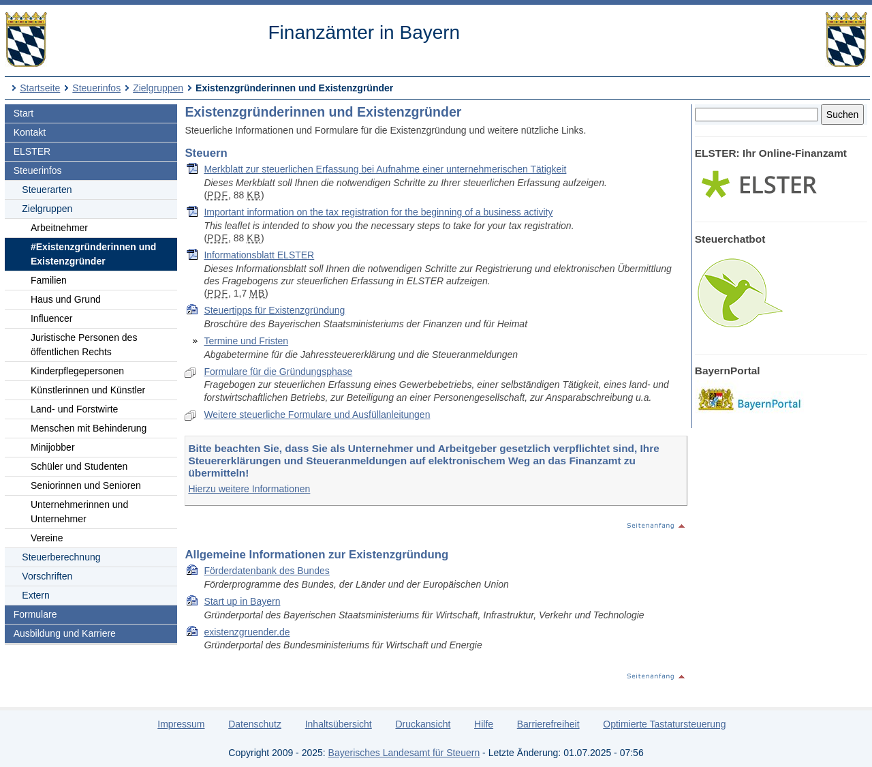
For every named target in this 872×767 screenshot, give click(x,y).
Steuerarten (47, 189)
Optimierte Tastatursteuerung (664, 724)
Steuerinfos (96, 87)
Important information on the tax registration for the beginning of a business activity (378, 212)
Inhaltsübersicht (338, 724)
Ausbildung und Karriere (65, 633)
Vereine (47, 537)
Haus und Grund (66, 299)
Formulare (35, 614)
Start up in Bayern (242, 601)
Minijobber (53, 447)
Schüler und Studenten (79, 466)
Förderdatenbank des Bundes (266, 570)
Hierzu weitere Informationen (249, 488)
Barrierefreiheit (548, 724)
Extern (35, 595)
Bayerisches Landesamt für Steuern (404, 752)
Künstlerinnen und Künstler (88, 390)
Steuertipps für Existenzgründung (274, 310)
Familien (49, 280)
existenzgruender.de (247, 632)
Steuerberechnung (61, 557)
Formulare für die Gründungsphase (278, 371)
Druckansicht (422, 724)
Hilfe (483, 724)
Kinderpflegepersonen (77, 370)
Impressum (180, 724)
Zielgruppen (158, 87)
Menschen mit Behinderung (88, 428)
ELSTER (32, 151)
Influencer (51, 318)
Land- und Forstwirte (74, 409)
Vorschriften (47, 576)
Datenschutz (254, 724)
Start (24, 113)
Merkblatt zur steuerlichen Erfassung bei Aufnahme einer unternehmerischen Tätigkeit (385, 169)
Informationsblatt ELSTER (259, 255)
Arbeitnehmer (59, 227)
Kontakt (30, 132)
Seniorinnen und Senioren (86, 485)
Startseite (40, 87)
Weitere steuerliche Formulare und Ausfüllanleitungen (317, 414)
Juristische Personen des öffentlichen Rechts (84, 344)
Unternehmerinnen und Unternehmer (79, 511)
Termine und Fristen (246, 340)
